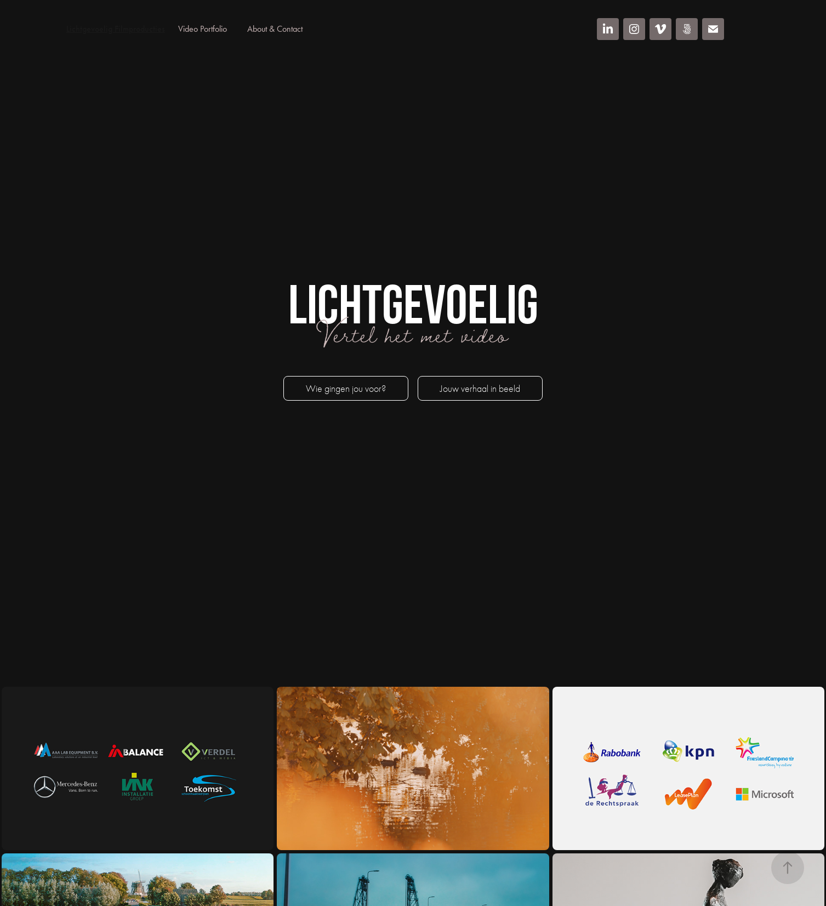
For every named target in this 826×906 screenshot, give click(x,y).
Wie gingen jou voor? (346, 389)
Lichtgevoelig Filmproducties (115, 29)
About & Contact (275, 29)
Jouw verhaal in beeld (480, 389)
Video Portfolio (202, 29)
